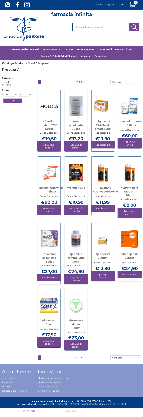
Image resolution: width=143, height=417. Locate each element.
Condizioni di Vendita (48, 391)
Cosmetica (100, 56)
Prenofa (31, 411)
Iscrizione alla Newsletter (15, 391)
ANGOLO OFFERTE (53, 49)
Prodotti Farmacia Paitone (80, 49)
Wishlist (122, 4)
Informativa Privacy (48, 386)
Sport (31, 63)
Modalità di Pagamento (50, 382)
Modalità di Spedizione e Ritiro (53, 378)
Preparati (6, 85)
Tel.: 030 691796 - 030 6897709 (62, 404)
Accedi (98, 4)
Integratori (85, 56)
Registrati (110, 4)
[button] (125, 82)
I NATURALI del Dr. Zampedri (25, 49)
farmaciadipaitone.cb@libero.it (31, 404)
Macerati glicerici (124, 49)
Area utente (8, 378)
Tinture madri (104, 49)
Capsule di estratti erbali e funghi (59, 56)
